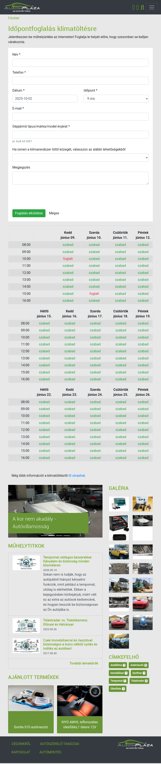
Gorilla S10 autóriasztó (31, 727)
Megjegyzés (21, 167)
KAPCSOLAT (21, 752)
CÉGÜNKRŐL (21, 744)
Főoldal (13, 18)
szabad (67, 245)
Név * (16, 54)
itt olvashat (76, 476)
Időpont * (90, 90)
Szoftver (138, 673)
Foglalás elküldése (29, 213)
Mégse (54, 213)
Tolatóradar (139, 680)
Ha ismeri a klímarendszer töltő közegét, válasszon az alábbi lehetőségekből (69, 149)
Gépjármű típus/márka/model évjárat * (41, 126)
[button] (15, 511)
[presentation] (44, 196)
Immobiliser (118, 673)
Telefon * (19, 72)
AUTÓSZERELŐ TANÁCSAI (59, 744)
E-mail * (18, 108)
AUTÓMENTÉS (50, 752)
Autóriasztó (138, 665)
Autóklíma (117, 665)
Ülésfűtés (117, 688)
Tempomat (118, 680)
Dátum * (18, 90)
